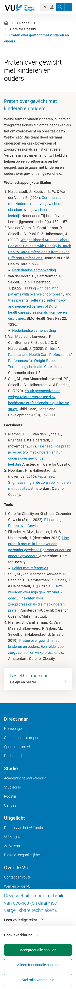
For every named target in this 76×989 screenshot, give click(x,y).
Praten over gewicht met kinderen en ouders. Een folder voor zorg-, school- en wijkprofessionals (36, 646)
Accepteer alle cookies (38, 950)
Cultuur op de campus (21, 738)
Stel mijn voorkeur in (38, 980)
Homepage (13, 729)
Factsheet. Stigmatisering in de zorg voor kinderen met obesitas (39, 482)
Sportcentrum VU (18, 747)
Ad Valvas (12, 846)
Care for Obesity (23, 29)
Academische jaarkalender (25, 778)
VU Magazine (14, 837)
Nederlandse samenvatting (34, 270)
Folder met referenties (30, 568)
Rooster (10, 796)
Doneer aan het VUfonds (23, 828)
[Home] (6, 23)
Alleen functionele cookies (38, 965)
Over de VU (26, 23)
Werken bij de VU (17, 886)
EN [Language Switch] (44, 7)
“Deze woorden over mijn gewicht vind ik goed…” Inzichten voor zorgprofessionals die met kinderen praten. (36, 598)
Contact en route (17, 877)
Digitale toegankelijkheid (23, 855)
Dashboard (13, 756)
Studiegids (12, 787)
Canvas (10, 805)
